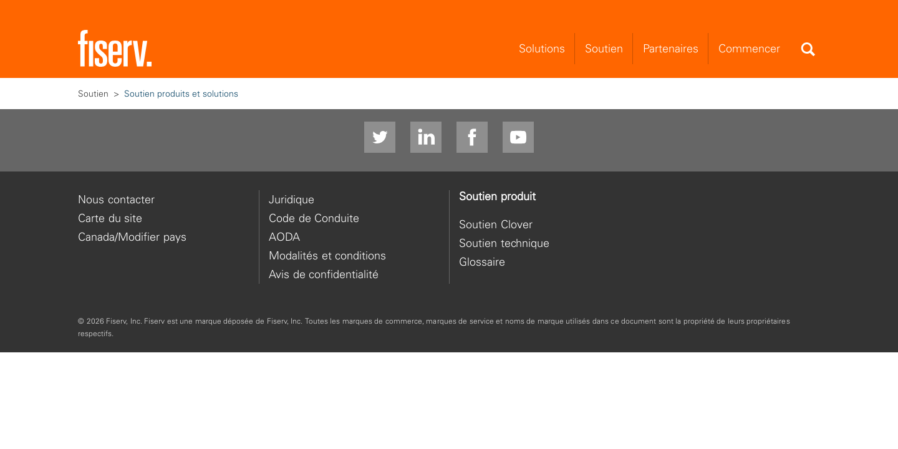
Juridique (291, 200)
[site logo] (115, 50)
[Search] (807, 50)
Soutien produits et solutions (181, 94)
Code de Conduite (314, 218)
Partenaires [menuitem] (670, 49)
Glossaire (482, 262)
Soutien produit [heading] (497, 197)
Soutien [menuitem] (604, 49)
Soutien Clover (496, 225)
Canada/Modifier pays (132, 237)
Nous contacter (116, 200)
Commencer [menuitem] (749, 49)
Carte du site (110, 218)
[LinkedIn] (426, 138)
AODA (284, 237)
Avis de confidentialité (324, 275)
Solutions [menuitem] (542, 49)
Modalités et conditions (327, 256)
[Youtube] (518, 138)
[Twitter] (380, 138)
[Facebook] (472, 138)
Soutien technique (504, 243)
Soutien (93, 94)
